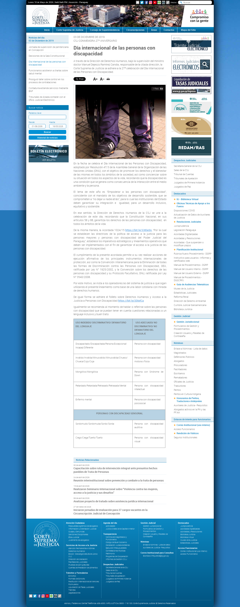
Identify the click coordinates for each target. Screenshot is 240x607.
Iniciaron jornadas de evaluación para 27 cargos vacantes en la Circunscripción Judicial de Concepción (111, 511)
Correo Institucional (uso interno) (193, 424)
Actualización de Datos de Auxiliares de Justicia (192, 216)
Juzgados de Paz (182, 186)
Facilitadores (180, 369)
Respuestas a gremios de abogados (83, 526)
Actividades (110, 526)
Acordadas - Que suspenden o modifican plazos (189, 244)
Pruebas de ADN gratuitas (78, 565)
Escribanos (179, 373)
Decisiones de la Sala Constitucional (47, 55)
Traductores (180, 385)
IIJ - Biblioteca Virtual (187, 199)
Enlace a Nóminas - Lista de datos (190, 348)
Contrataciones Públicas (115, 551)
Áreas (154, 29)
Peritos (177, 389)
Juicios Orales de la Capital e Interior (120, 529)
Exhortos (72, 576)
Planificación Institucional (190, 249)
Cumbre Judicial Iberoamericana (190, 305)
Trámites (72, 590)
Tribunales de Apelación (186, 178)
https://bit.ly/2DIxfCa (131, 300)
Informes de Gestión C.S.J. (116, 559)
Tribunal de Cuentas (184, 174)
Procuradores (180, 365)
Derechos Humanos (76, 551)
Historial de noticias (47, 137)
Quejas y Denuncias (76, 531)
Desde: (32, 122)
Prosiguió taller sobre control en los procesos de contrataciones (46, 81)
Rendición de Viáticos (188, 433)
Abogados (179, 360)
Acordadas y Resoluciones (187, 238)
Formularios (73, 584)
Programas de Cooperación (117, 556)
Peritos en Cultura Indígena (187, 393)
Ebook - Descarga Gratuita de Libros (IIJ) (83, 555)
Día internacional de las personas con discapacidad (47, 63)
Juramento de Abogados (78, 540)
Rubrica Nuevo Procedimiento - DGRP (192, 253)
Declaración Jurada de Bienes (118, 545)
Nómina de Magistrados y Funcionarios (116, 538)
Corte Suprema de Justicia (69, 29)
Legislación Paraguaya (185, 229)
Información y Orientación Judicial (82, 529)
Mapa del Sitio (188, 29)
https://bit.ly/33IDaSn (138, 230)
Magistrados (180, 352)
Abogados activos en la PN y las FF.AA (190, 411)
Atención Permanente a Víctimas (81, 548)
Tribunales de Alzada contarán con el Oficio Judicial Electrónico (47, 98)
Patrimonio (110, 553)
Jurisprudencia (181, 225)
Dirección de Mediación (78, 559)
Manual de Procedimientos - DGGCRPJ (188, 279)
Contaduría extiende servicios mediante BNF (48, 90)
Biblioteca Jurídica (183, 309)
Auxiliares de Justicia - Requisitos (190, 405)
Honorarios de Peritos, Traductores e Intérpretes (189, 400)
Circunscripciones (135, 29)
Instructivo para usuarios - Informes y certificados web (192, 259)
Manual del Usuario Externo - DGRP (191, 273)
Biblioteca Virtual (187, 537)
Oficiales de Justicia (184, 381)
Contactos (169, 29)
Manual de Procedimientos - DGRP (191, 264)
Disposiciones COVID (184, 210)
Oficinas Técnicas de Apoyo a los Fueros (193, 205)
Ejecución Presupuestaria (116, 548)
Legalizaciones (74, 593)
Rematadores (180, 377)
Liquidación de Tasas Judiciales (81, 587)
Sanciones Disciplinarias (78, 534)
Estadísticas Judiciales (185, 292)
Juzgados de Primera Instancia (189, 182)
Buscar (47, 131)
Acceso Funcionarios (184, 429)
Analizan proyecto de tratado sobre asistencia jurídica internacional (113, 501)
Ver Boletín (49, 159)
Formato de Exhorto (76, 579)
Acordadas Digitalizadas (186, 234)
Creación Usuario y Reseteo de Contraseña (189, 334)
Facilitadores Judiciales (77, 562)
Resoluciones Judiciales (189, 221)
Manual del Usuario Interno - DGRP (191, 268)
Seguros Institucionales (185, 437)
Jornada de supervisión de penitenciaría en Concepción (48, 48)
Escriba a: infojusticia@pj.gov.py (156, 556)
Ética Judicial (73, 537)
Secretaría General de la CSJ (188, 165)
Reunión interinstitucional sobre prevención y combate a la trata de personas (119, 480)
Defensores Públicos (184, 356)
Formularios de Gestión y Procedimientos (186, 327)
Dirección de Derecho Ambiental (190, 300)
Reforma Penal (181, 296)
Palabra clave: (35, 112)
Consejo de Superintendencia (105, 29)
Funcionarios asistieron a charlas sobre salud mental (48, 72)
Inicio (173, 2)
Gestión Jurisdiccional (188, 321)
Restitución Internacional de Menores (83, 581)
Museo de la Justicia (184, 288)
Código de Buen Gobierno (116, 542)
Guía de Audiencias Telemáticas (193, 284)
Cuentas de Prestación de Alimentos (83, 567)
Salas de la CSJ (181, 170)
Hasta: (52, 122)
